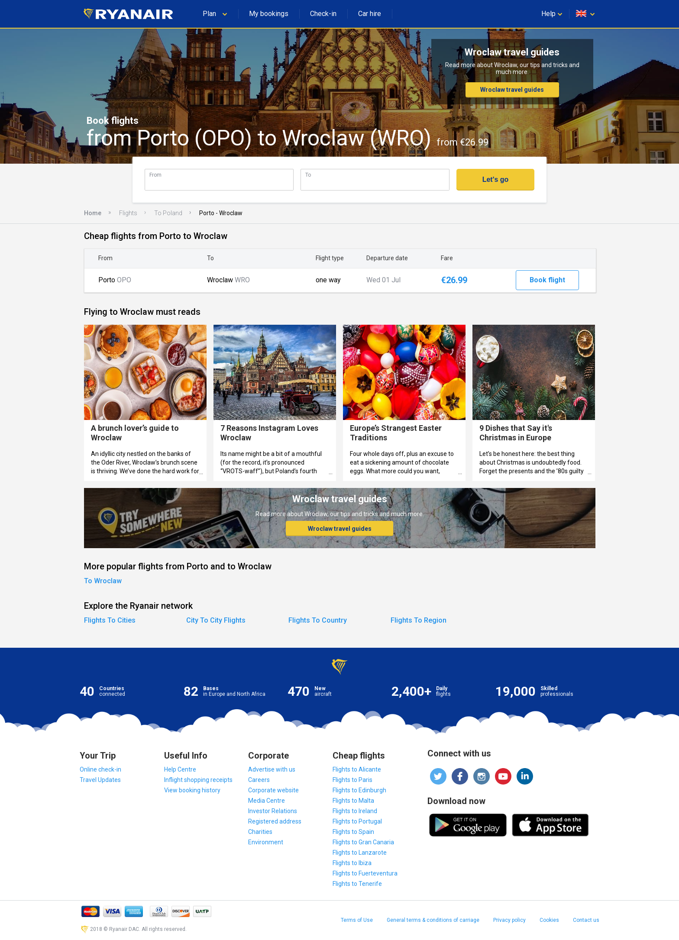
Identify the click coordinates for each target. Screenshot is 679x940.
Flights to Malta (353, 800)
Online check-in (100, 769)
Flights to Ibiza (352, 862)
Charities (260, 831)
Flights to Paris (352, 779)
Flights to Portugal (357, 821)
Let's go (495, 179)
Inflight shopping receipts (198, 779)
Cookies (549, 920)
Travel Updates (100, 779)
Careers (259, 779)
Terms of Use (357, 920)
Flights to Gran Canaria (363, 842)
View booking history (192, 790)
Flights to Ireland (355, 811)
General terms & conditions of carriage (433, 920)
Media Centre (266, 800)
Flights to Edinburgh (359, 790)
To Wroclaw (103, 581)
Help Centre (180, 769)
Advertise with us (271, 769)
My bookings (268, 14)
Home (92, 213)
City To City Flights (216, 620)
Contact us (586, 920)
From (155, 175)
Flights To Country (317, 620)
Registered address (274, 821)
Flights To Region (418, 620)
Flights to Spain (353, 831)
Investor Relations (272, 811)
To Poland (168, 213)
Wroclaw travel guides (512, 89)
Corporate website (273, 790)
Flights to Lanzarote (360, 852)
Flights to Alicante (357, 769)
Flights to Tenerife (357, 883)
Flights (128, 213)
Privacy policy (509, 920)
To (308, 175)
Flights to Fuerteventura (365, 873)
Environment (265, 842)
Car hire (369, 14)
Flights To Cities (110, 620)
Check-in (323, 14)
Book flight (547, 280)
